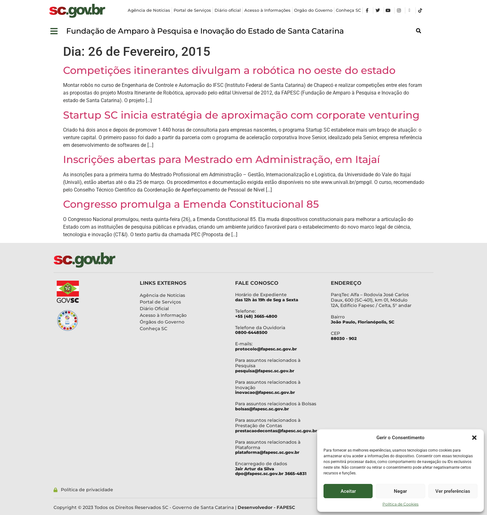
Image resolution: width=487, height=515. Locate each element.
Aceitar (348, 491)
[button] (474, 437)
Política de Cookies (400, 504)
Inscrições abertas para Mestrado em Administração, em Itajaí (221, 159)
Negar (400, 491)
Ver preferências (452, 491)
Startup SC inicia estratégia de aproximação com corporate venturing (241, 115)
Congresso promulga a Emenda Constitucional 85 (191, 204)
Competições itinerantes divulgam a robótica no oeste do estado (229, 70)
